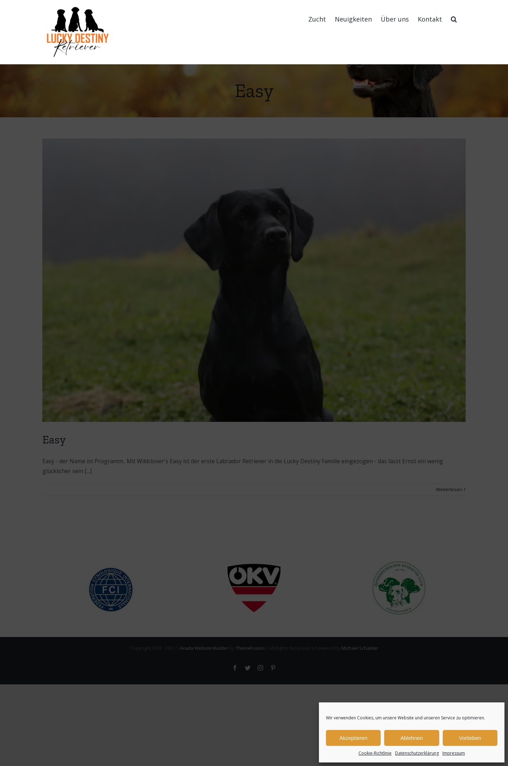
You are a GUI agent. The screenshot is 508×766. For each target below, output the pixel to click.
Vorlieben (470, 738)
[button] (454, 19)
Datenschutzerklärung (417, 753)
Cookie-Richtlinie (375, 753)
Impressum (453, 753)
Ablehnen (411, 738)
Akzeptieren (353, 738)
